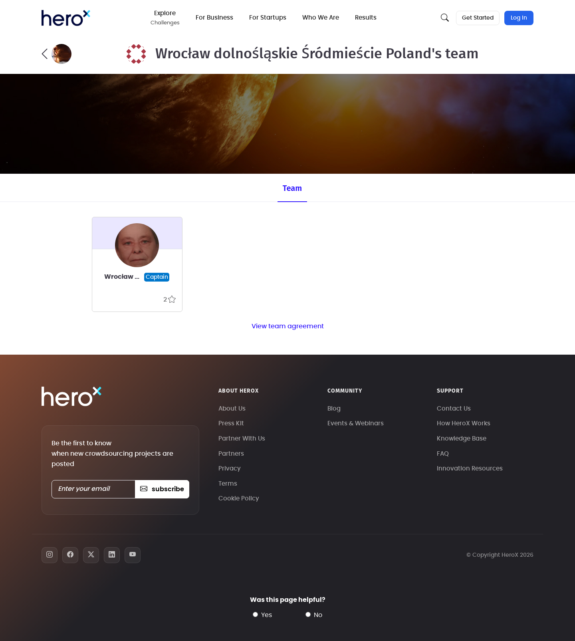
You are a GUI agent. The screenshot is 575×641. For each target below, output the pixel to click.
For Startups (269, 18)
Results (368, 18)
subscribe (162, 489)
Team (292, 188)
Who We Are (322, 18)
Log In (519, 18)
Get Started (477, 18)
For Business (216, 18)
